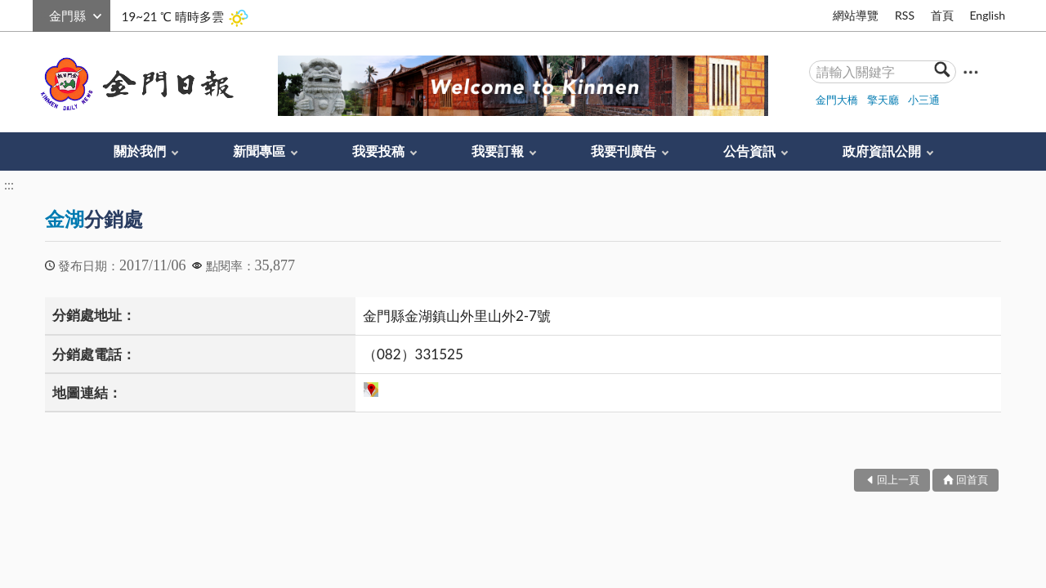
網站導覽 (855, 15)
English (987, 15)
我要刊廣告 (623, 150)
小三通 (924, 99)
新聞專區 (259, 150)
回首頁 (972, 479)
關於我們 (140, 150)
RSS (904, 15)
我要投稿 (378, 150)
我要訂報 (498, 150)
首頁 (942, 15)
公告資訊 (749, 150)
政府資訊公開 (882, 150)
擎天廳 (883, 99)
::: (42, 13)
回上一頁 (898, 479)
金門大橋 (837, 99)
